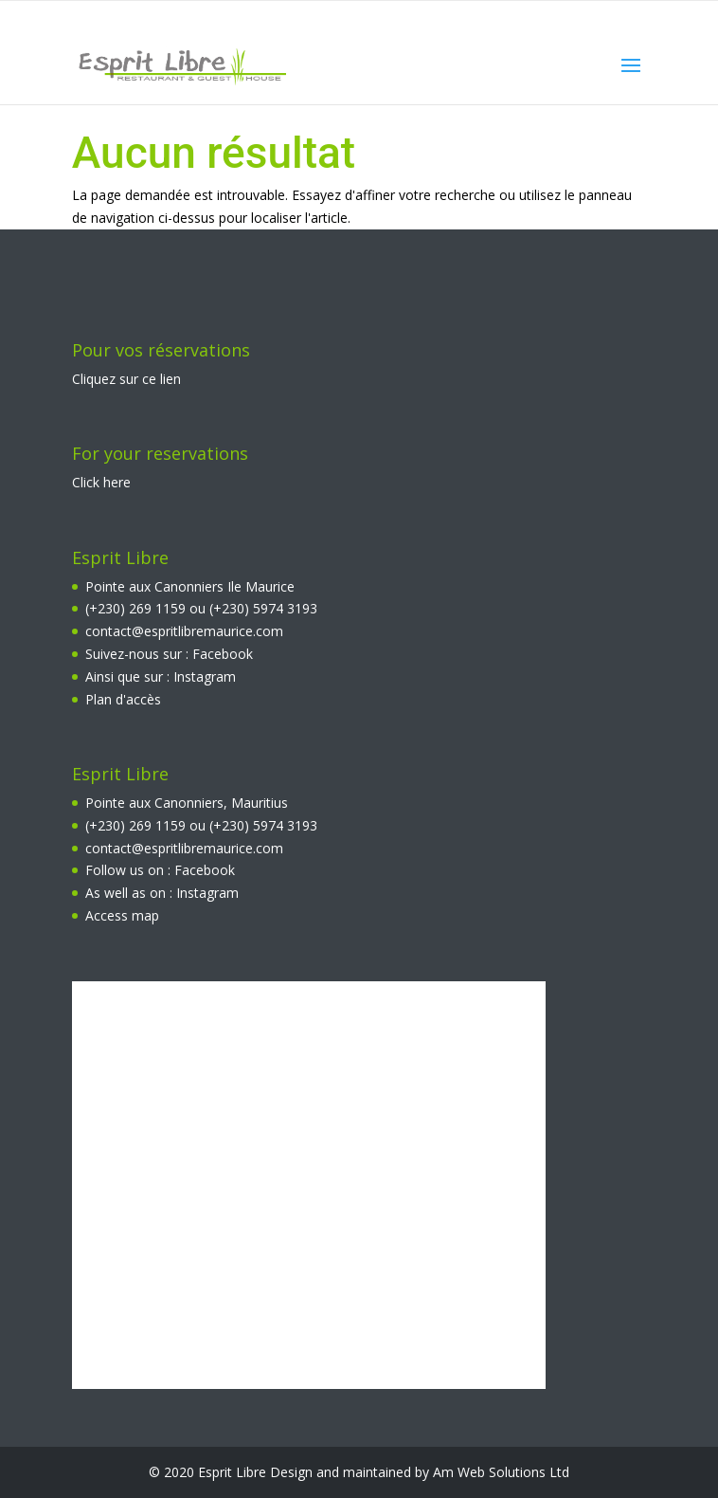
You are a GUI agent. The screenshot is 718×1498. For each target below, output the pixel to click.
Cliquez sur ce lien (126, 379)
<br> (309, 1185)
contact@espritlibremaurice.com (184, 631)
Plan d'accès (123, 699)
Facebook (222, 654)
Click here (101, 482)
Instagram (204, 676)
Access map (122, 915)
